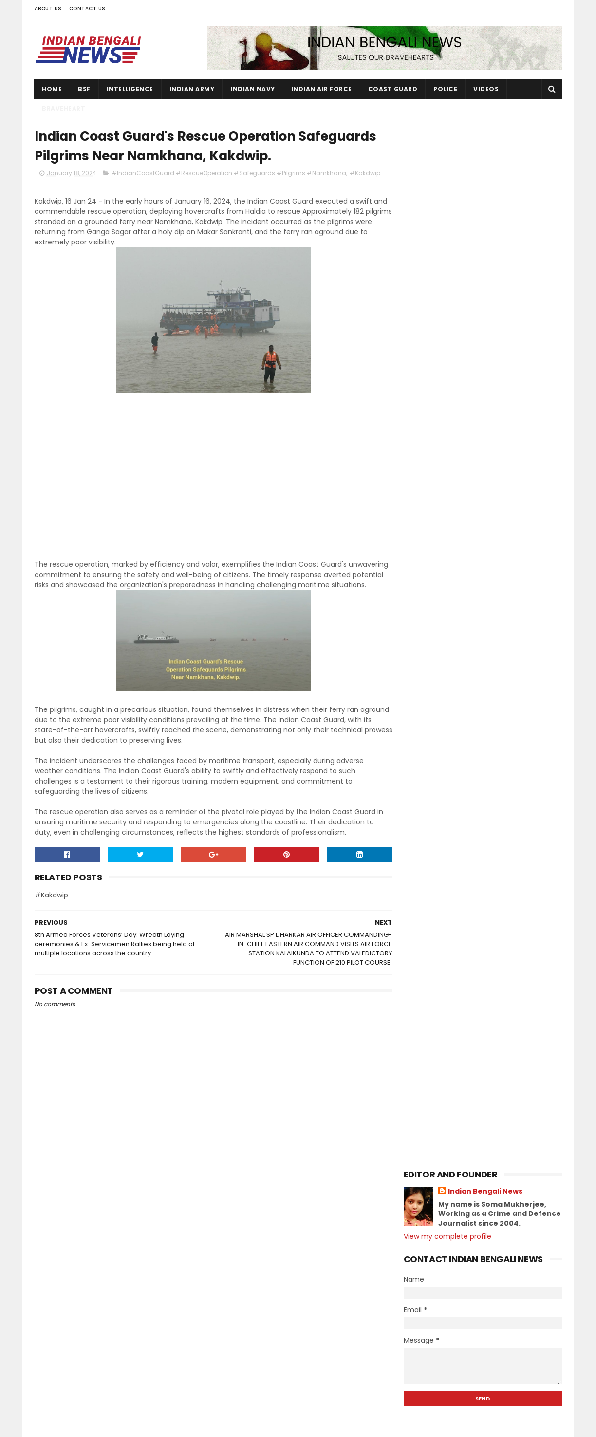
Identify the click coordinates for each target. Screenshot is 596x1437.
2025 (423, 639)
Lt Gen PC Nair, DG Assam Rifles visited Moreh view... (478, 998)
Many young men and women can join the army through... (491, 1019)
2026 (423, 626)
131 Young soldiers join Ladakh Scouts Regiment (497, 1224)
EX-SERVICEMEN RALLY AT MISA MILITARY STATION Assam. (475, 869)
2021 (422, 1113)
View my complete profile (447, 196)
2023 (423, 1086)
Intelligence (130, 89)
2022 (423, 1100)
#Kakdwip (365, 173)
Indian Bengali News (485, 150)
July (430, 731)
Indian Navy (253, 89)
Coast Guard (393, 89)
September (444, 704)
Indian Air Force (321, 89)
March (434, 784)
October (438, 691)
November (443, 678)
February (440, 797)
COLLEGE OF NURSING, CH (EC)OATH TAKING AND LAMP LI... (485, 848)
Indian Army (192, 89)
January (438, 811)
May (430, 757)
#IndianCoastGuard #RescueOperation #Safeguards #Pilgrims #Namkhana (229, 173)
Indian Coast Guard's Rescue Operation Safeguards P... (474, 934)
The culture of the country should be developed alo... (490, 1062)
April (431, 771)
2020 (424, 1126)
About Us (48, 8)
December (443, 664)
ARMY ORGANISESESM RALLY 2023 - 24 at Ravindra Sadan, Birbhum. (502, 1374)
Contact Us (87, 8)
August (436, 717)
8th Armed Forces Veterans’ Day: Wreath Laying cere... (482, 955)
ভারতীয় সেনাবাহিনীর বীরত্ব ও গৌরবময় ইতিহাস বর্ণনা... (485, 891)
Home (52, 89)
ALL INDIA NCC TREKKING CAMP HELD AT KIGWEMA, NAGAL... (491, 977)
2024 (424, 652)
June (432, 744)
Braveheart (64, 108)
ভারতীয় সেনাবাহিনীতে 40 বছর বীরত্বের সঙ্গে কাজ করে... (489, 1041)
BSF (84, 89)
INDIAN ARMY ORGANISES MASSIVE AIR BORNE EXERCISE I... (487, 826)
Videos (486, 89)
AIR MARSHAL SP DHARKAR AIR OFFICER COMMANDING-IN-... (488, 912)
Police (446, 89)
